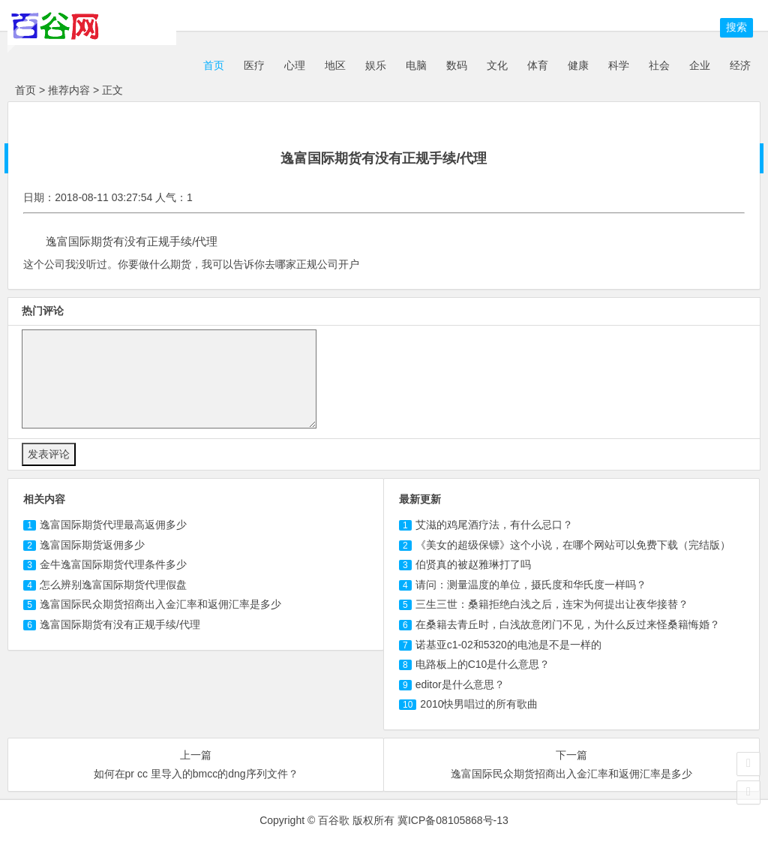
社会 (659, 65)
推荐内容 (69, 90)
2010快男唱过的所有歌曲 (479, 704)
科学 (618, 65)
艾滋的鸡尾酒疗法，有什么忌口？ (494, 525)
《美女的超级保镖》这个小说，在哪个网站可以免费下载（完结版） (573, 545)
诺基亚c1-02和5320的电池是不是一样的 (509, 645)
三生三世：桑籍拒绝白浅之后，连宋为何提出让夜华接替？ (552, 604)
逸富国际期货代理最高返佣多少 (113, 525)
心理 (294, 65)
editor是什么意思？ (460, 684)
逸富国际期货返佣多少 (92, 545)
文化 (497, 65)
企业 (699, 65)
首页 (212, 65)
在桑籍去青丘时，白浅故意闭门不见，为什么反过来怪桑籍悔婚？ (568, 624)
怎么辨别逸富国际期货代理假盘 (113, 585)
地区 (335, 65)
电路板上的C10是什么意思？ (483, 664)
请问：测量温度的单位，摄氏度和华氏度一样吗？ (531, 585)
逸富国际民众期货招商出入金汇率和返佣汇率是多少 (160, 604)
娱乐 (375, 65)
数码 (456, 65)
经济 (740, 65)
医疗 (254, 65)
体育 (537, 65)
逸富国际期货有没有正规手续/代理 (120, 624)
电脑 (416, 65)
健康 (578, 65)
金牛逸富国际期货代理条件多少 (113, 564)
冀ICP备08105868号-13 (453, 820)
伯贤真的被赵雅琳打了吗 (473, 564)
